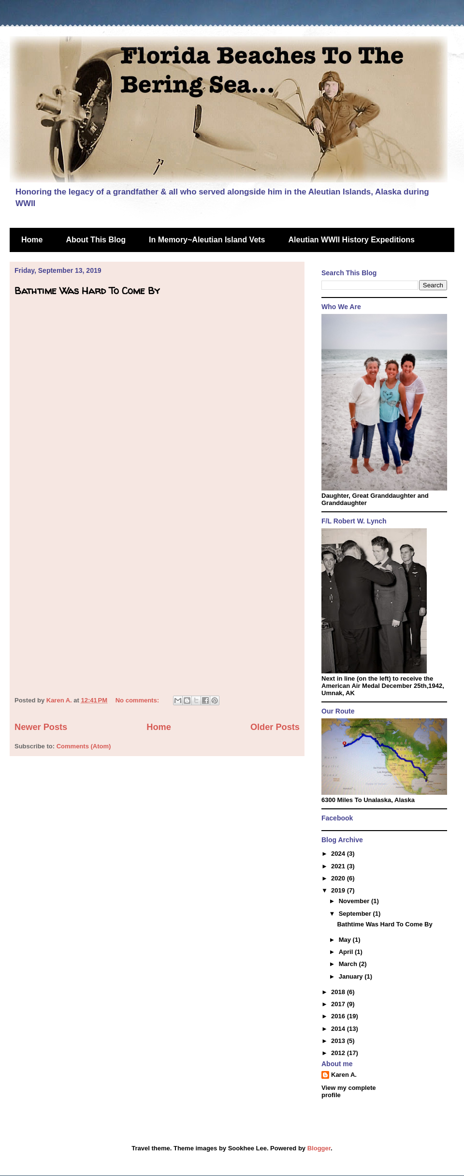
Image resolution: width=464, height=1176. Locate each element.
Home (32, 240)
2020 (339, 878)
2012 (339, 1053)
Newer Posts (40, 727)
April (347, 951)
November (355, 901)
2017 (339, 1004)
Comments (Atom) (84, 746)
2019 (339, 890)
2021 (339, 866)
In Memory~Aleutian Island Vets (207, 240)
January (351, 976)
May (346, 939)
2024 (339, 853)
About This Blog (96, 240)
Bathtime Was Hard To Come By (87, 290)
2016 (339, 1016)
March (349, 964)
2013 (339, 1040)
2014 (339, 1028)
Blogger (319, 1148)
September (356, 913)
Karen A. (344, 1074)
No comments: (138, 700)
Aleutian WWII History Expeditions (352, 240)
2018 (339, 992)
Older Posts (275, 727)
